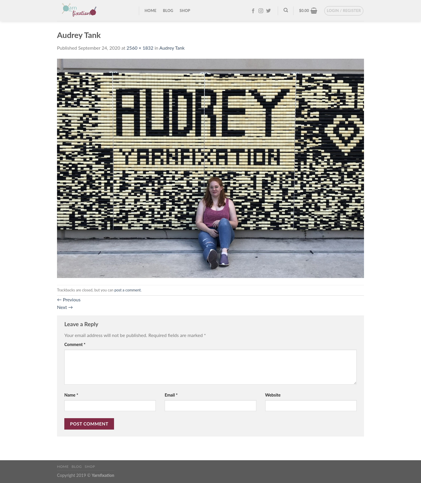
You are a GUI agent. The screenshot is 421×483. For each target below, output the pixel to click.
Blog (168, 10)
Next (65, 307)
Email (171, 394)
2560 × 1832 (140, 48)
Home (151, 10)
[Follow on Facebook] (253, 11)
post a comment (127, 290)
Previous (68, 299)
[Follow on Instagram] (260, 11)
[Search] (286, 10)
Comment (74, 344)
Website (273, 394)
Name (71, 394)
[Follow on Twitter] (268, 11)
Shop (185, 10)
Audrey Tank (171, 48)
